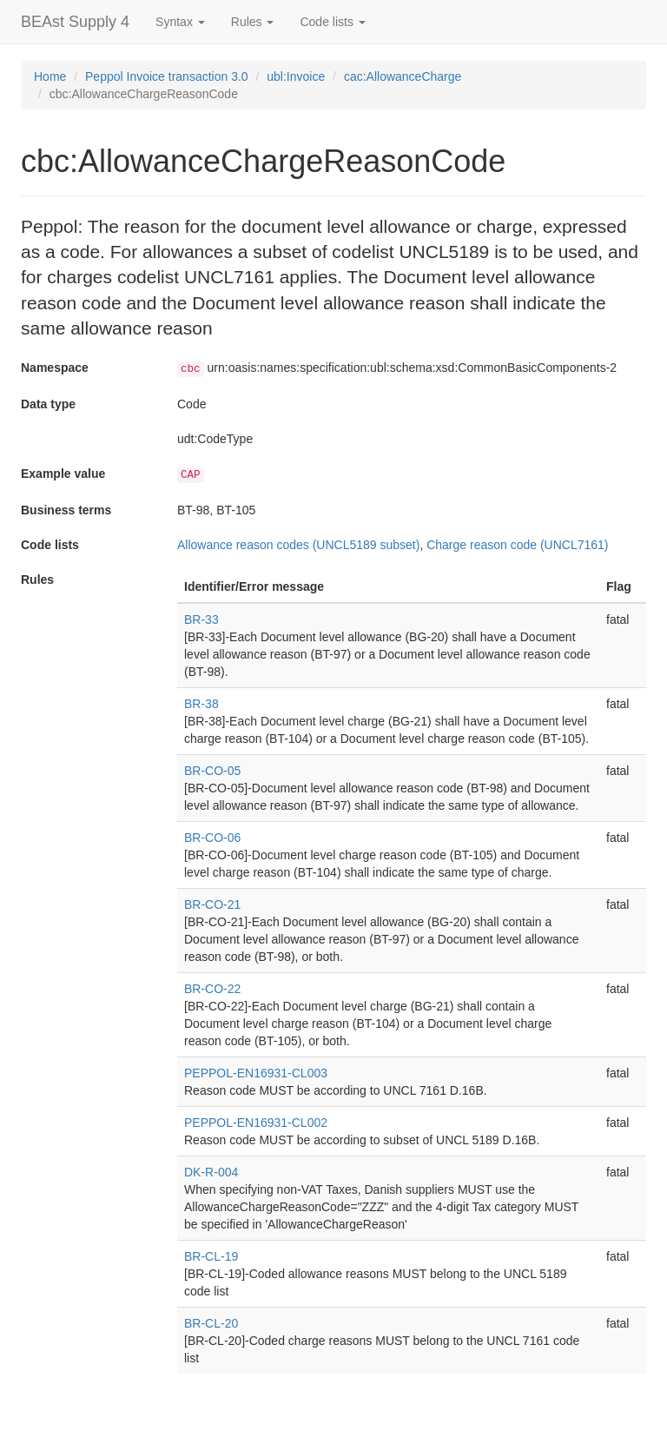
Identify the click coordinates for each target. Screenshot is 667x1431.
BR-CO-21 (212, 904)
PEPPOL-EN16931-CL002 (255, 1123)
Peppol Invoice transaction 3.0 (166, 76)
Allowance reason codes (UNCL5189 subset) (298, 545)
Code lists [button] (332, 22)
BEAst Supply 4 (75, 21)
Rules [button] (252, 22)
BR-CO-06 (212, 838)
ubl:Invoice (296, 76)
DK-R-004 (211, 1172)
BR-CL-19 (211, 1256)
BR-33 (201, 619)
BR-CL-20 (211, 1323)
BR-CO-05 (212, 771)
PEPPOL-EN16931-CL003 (255, 1073)
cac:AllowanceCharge (402, 76)
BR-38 (201, 704)
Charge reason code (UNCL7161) (517, 545)
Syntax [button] (180, 22)
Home (50, 76)
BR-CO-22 (212, 989)
